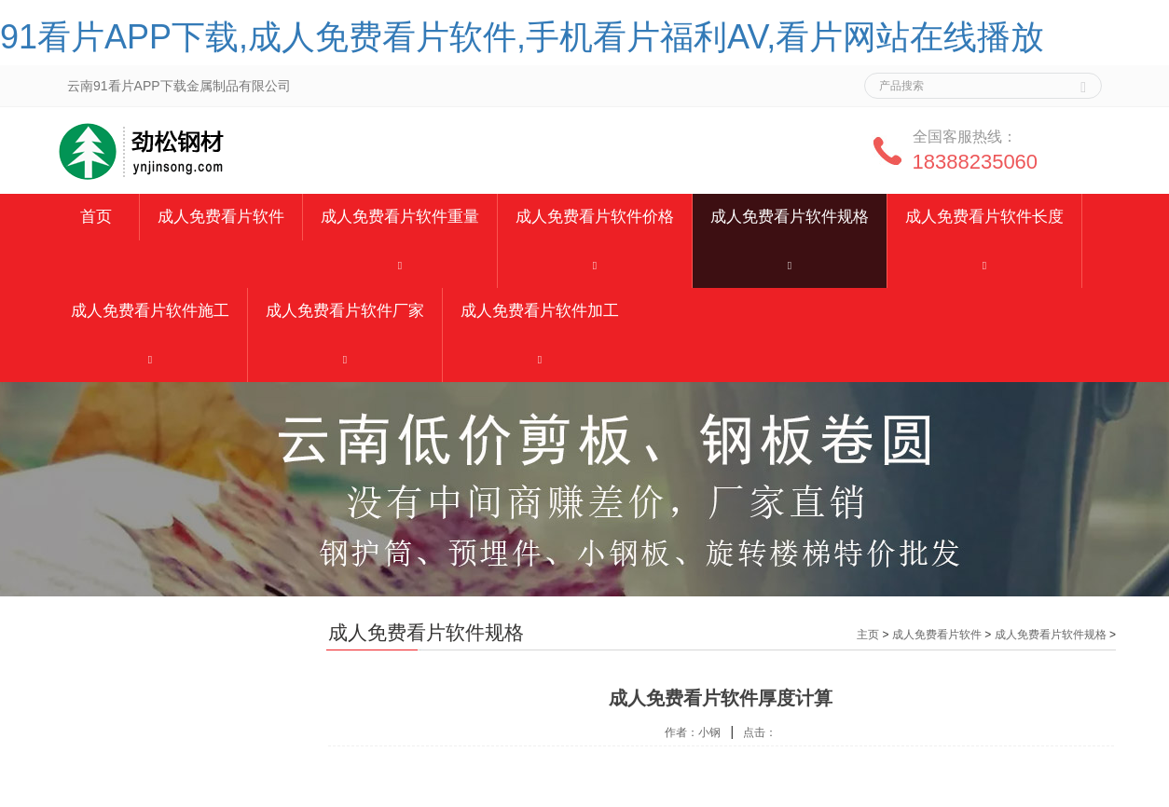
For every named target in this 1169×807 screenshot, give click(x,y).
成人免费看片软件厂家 (345, 311)
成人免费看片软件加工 (540, 311)
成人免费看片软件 (221, 217)
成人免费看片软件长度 (984, 217)
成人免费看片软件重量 (400, 217)
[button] (400, 264)
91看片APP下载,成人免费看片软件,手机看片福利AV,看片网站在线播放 (522, 37)
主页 (868, 634)
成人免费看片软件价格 (595, 217)
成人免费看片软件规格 (789, 217)
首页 (96, 217)
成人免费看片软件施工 (150, 311)
